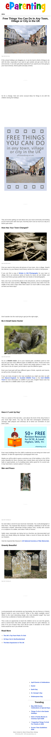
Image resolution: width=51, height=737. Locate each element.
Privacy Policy (29, 732)
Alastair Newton (8, 356)
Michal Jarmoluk (8, 263)
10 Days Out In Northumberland (14, 639)
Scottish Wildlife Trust (27, 378)
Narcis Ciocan (8, 56)
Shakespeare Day (37, 696)
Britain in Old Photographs (28, 273)
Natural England (10, 378)
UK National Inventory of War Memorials (35, 541)
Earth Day (34, 689)
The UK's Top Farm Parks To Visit (15, 635)
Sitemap (36, 732)
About (24, 732)
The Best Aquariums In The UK (14, 642)
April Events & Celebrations (40, 682)
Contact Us (19, 732)
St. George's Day (36, 693)
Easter (33, 686)
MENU (3, 14)
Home (14, 732)
